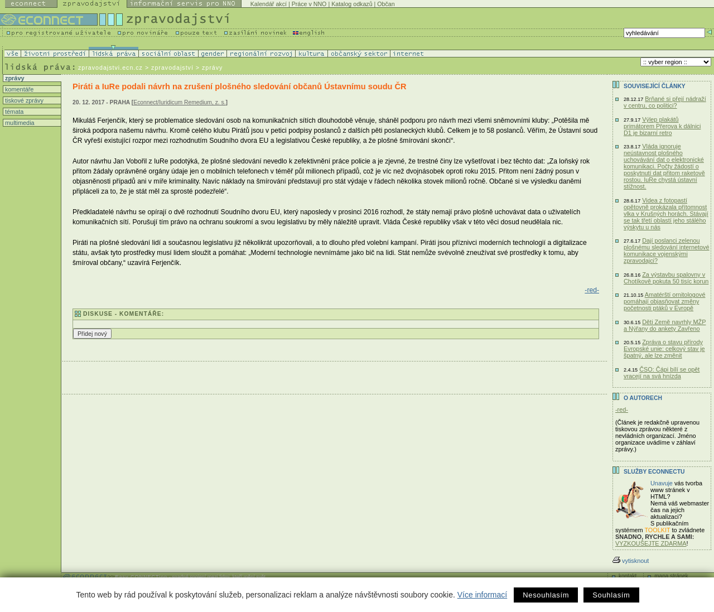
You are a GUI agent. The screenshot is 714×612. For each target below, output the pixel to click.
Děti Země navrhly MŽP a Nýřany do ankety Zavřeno (665, 325)
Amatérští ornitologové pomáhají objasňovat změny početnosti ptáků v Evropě (664, 301)
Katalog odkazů (351, 4)
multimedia (19, 122)
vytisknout (630, 560)
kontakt (627, 576)
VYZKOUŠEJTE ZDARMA (651, 543)
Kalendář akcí (268, 4)
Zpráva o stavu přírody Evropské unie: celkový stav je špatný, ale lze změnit (664, 349)
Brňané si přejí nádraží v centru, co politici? (665, 102)
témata (13, 111)
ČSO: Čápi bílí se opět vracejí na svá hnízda (661, 372)
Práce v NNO (309, 4)
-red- (592, 290)
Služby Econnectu (654, 472)
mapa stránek (671, 576)
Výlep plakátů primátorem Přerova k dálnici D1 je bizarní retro (662, 126)
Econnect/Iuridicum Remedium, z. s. (179, 102)
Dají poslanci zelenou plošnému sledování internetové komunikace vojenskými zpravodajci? (667, 250)
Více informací (482, 594)
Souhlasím (611, 595)
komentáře (18, 89)
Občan (385, 4)
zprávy (13, 78)
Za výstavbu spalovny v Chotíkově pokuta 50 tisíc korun (666, 278)
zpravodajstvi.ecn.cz (110, 67)
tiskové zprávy (23, 100)
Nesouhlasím (546, 595)
